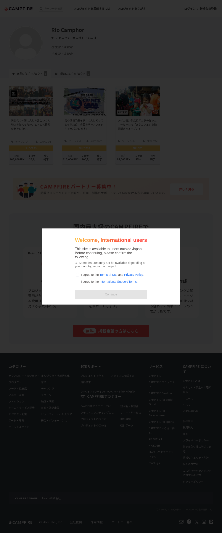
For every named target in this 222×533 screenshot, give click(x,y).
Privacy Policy (133, 274)
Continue (111, 294)
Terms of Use (108, 274)
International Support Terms (118, 281)
